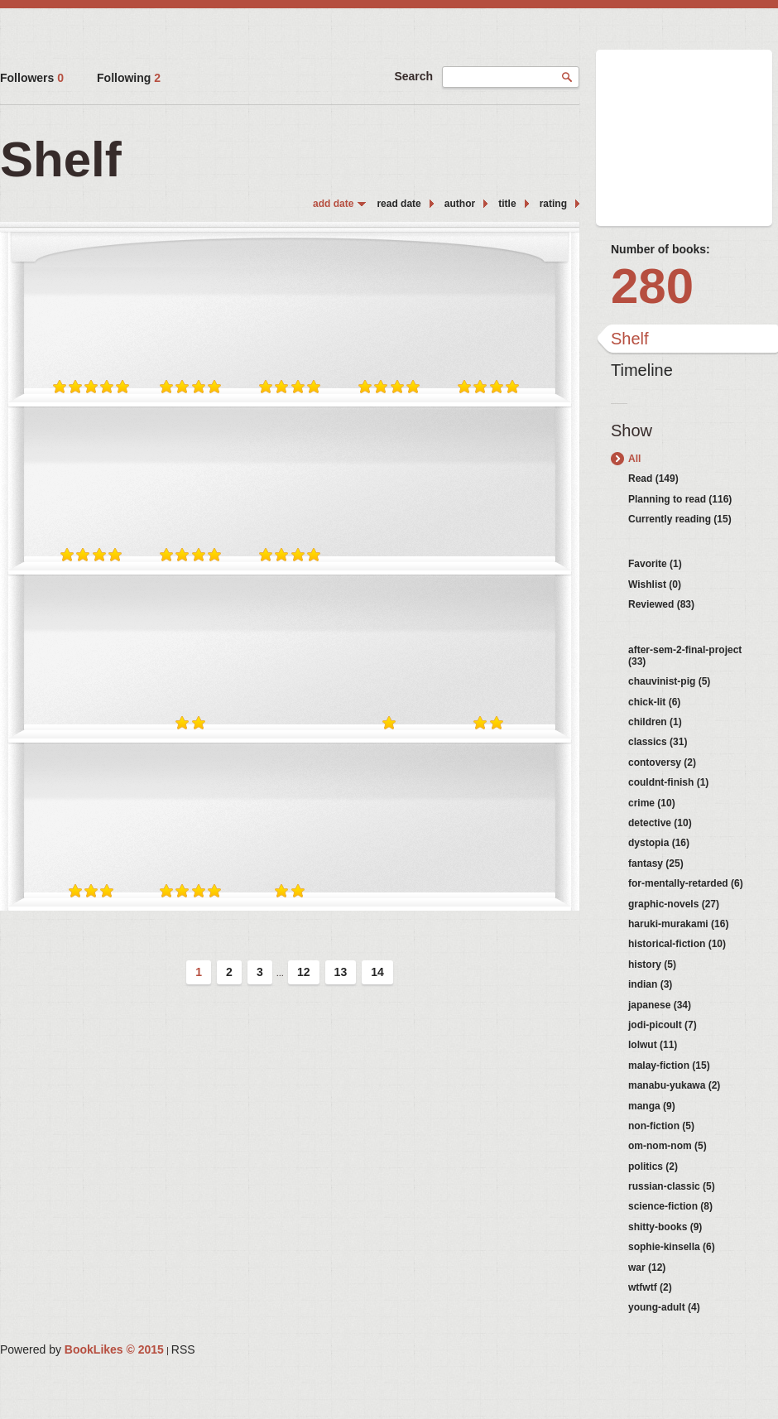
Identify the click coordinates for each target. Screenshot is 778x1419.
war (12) (646, 1267)
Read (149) (653, 478)
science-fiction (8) (670, 1206)
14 (377, 972)
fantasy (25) (656, 863)
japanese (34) (659, 1005)
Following (129, 77)
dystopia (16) (658, 843)
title (507, 203)
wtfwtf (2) (650, 1287)
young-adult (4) (664, 1307)
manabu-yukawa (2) (674, 1085)
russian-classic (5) (671, 1186)
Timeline (642, 370)
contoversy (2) (662, 762)
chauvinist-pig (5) (669, 681)
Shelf (630, 338)
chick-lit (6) (654, 702)
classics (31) (657, 742)
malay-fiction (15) (669, 1065)
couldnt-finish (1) (668, 782)
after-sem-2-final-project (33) (685, 655)
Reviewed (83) (661, 604)
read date (398, 203)
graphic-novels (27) (673, 904)
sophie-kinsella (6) (671, 1247)
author (459, 203)
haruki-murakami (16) (678, 924)
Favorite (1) (655, 564)
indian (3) (650, 984)
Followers (32, 77)
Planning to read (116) (680, 499)
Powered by (82, 1349)
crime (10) (651, 803)
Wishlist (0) (654, 584)
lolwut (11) (652, 1045)
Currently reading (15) (680, 519)
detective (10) (660, 823)
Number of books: (660, 249)
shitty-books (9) (665, 1227)
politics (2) (653, 1166)
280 (652, 286)
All (634, 458)
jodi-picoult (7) (662, 1025)
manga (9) (651, 1106)
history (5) (652, 964)
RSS (183, 1349)
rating (553, 203)
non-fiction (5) (661, 1126)
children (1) (655, 722)
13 (341, 972)
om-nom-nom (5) (667, 1146)
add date (333, 203)
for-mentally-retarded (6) (685, 883)
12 (303, 972)
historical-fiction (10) (677, 944)
